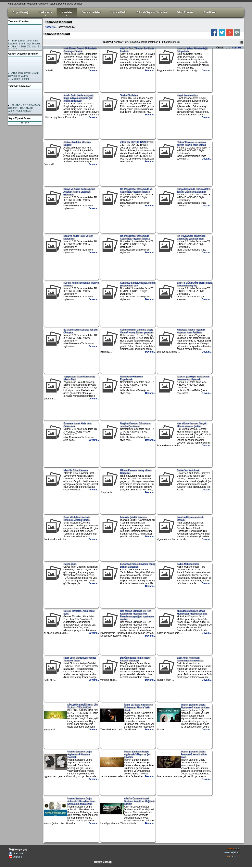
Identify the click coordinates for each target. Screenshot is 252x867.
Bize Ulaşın (210, 12)
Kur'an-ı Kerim (119, 12)
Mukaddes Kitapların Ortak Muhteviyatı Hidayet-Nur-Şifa (192, 612)
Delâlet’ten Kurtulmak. (188, 470)
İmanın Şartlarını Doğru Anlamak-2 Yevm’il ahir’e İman (194, 754)
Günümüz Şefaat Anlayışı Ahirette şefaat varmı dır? (137, 284)
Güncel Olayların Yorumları (152, 12)
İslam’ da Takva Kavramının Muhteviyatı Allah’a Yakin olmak (138, 707)
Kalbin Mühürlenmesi (188, 564)
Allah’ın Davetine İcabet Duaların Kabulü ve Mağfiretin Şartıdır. (139, 801)
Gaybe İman (69, 564)
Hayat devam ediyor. (187, 95)
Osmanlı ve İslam (91, 12)
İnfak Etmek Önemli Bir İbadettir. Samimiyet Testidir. (80, 50)
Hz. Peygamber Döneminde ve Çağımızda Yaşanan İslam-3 (136, 190)
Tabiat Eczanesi (185, 12)
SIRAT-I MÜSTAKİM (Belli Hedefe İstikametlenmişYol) (194, 284)
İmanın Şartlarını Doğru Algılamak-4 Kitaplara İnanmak (79, 754)
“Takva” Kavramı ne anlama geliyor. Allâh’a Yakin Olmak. (191, 143)
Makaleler (66, 14)
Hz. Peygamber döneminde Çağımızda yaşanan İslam (191, 237)
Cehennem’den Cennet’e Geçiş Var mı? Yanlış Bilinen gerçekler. (137, 331)
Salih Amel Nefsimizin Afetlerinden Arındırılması (190, 659)
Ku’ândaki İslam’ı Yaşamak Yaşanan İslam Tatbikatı (191, 331)
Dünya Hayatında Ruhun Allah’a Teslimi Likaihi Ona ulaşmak (193, 190)
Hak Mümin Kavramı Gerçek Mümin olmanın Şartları (192, 425)
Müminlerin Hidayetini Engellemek (131, 378)
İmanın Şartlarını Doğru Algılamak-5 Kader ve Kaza (195, 706)
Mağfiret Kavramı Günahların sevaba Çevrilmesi (135, 425)
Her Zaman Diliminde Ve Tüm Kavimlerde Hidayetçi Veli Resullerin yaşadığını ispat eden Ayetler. (137, 615)
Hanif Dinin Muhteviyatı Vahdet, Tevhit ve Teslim (79, 659)
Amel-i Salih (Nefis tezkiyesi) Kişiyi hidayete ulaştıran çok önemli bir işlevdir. (78, 98)
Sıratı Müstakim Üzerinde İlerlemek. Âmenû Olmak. (76, 518)
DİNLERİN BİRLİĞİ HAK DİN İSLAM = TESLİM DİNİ (82, 706)
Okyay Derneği (21, 12)
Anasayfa (50, 27)
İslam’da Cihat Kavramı (75, 470)
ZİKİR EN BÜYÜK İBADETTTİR (136, 142)
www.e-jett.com (233, 852)
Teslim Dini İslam (129, 95)
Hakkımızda (45, 14)
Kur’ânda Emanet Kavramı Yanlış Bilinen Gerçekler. (137, 565)
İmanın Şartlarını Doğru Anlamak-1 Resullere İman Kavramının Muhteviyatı (81, 801)
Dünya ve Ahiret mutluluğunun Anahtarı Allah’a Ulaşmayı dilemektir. (79, 192)
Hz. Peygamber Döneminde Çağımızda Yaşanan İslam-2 (135, 237)
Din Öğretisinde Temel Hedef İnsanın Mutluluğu (135, 659)
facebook (18, 853)
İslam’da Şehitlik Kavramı (133, 517)
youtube (17, 856)
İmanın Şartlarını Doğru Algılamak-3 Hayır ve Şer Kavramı (137, 754)
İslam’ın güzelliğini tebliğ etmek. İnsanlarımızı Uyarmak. (193, 378)
